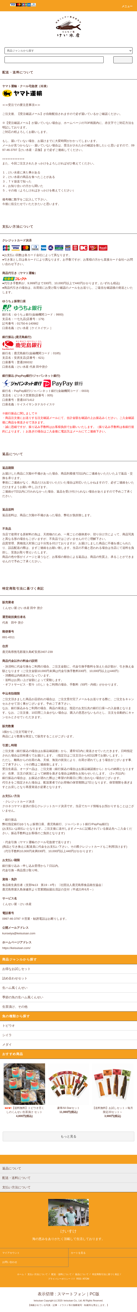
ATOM (86, 1279)
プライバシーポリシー (59, 1279)
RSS (78, 1279)
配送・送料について (61, 1274)
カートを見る (78, 1252)
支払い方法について (37, 1274)
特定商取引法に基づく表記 (105, 1274)
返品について (82, 1274)
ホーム (20, 1274)
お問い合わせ (9, 1262)
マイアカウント (11, 1252)
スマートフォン (71, 1294)
